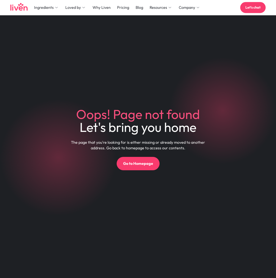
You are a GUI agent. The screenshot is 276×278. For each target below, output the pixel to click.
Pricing (123, 7)
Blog (139, 7)
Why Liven (102, 7)
